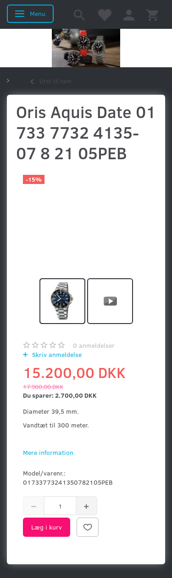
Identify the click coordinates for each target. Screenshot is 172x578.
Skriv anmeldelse (56, 354)
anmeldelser (94, 345)
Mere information (48, 452)
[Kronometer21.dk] (86, 48)
